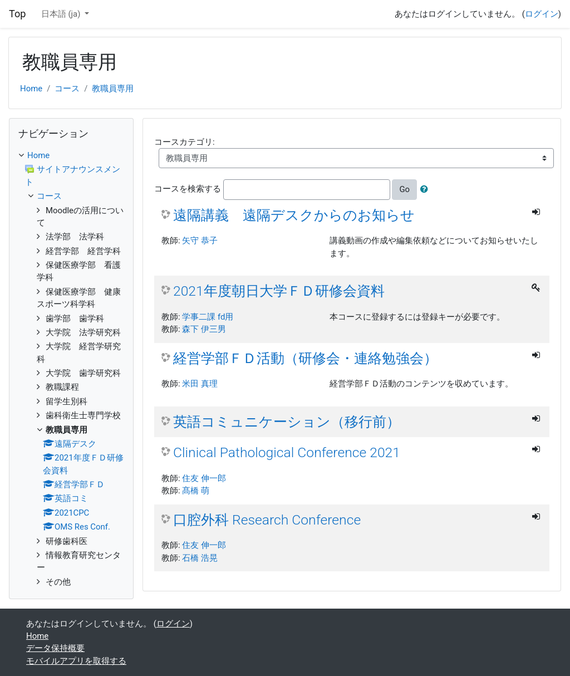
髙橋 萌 (195, 491)
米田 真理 (200, 384)
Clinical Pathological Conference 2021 (286, 452)
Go (404, 189)
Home (31, 89)
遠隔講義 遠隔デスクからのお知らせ (294, 215)
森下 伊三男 (204, 329)
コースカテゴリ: (184, 142)
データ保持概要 (55, 648)
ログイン (541, 14)
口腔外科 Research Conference (267, 520)
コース (67, 89)
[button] (426, 189)
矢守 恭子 (200, 241)
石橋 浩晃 (200, 558)
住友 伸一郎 (204, 478)
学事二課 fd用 (207, 317)
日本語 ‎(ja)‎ (61, 14)
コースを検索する (187, 189)
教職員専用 (113, 89)
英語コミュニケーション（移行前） (286, 422)
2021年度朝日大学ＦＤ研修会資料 (279, 291)
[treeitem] (71, 155)
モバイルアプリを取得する (76, 661)
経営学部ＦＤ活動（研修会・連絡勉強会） (305, 358)
